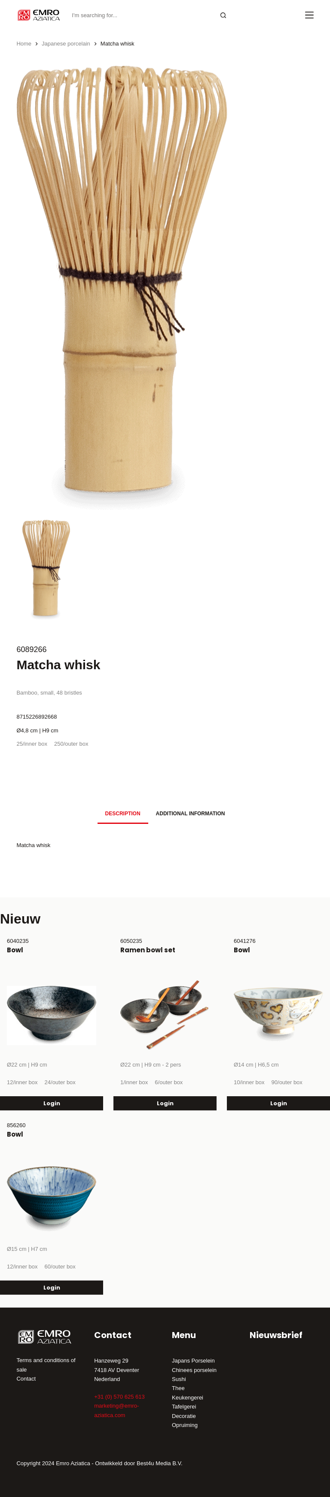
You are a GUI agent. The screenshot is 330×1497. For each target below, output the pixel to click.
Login (51, 1103)
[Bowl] (51, 1015)
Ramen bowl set (147, 949)
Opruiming (185, 1425)
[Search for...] (140, 15)
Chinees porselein (194, 1370)
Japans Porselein (193, 1360)
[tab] (123, 814)
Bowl (15, 949)
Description (123, 814)
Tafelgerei (184, 1406)
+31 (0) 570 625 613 (119, 1396)
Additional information (190, 814)
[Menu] (309, 15)
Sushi (179, 1379)
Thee (178, 1388)
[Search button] (223, 15)
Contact (26, 1378)
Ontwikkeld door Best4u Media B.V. (138, 1463)
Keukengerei (187, 1397)
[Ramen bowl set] (165, 1015)
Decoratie (184, 1416)
